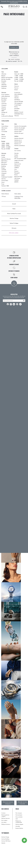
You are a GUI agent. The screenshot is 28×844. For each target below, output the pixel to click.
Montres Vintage (14, 218)
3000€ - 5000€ (5, 145)
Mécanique (4, 128)
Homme (16, 86)
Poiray (16, 106)
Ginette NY (4, 112)
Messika (16, 97)
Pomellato (16, 108)
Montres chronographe (20, 126)
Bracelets (3, 81)
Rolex (14, 208)
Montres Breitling (5, 839)
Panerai (16, 171)
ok (23, 300)
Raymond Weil (18, 176)
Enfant (16, 89)
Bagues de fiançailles (7, 77)
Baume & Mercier (6, 159)
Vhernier (16, 115)
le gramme (17, 92)
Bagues (3, 75)
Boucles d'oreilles (5, 79)
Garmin (3, 178)
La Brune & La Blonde (7, 116)
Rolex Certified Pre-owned (14, 213)
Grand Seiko (4, 180)
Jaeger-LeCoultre (18, 160)
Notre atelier (17, 193)
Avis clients (3, 822)
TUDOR (16, 180)
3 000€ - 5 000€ (18, 77)
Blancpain (4, 162)
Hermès (16, 153)
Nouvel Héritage (18, 101)
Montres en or (18, 140)
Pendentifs (4, 86)
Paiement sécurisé (5, 818)
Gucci (2, 114)
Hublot (16, 155)
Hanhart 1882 (5, 186)
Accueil (14, 204)
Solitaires (3, 88)
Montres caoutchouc (19, 145)
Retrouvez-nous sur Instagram (8, 802)
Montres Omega (5, 837)
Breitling (3, 166)
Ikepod (16, 157)
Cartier (3, 157)
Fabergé (3, 109)
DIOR (2, 175)
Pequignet (16, 173)
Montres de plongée (19, 128)
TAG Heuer (17, 178)
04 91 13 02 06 (15, 59)
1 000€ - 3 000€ (18, 75)
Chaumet (3, 103)
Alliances (3, 74)
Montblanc (17, 99)
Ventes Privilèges (14, 223)
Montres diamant (18, 138)
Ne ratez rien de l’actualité (22, 802)
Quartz (3, 129)
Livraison (3, 813)
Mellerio (16, 96)
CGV (17, 818)
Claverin (3, 107)
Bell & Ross (4, 160)
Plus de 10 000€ (18, 81)
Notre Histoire (5, 193)
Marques (14, 228)
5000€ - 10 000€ (5, 147)
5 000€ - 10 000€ (19, 79)
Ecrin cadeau (4, 820)
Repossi (16, 110)
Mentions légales (19, 824)
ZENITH (16, 182)
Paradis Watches (19, 828)
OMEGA (16, 167)
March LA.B (17, 164)
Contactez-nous (14, 47)
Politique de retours (5, 824)
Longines (16, 162)
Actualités (18, 826)
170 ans (3, 196)
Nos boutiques (19, 815)
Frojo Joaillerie (5, 94)
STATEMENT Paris (18, 114)
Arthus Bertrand (5, 96)
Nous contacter (19, 817)
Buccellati (3, 100)
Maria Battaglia (18, 94)
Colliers (3, 83)
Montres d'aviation (19, 129)
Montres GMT (18, 131)
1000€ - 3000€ (5, 143)
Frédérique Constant (6, 177)
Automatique (4, 126)
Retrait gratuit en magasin (5, 815)
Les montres (17, 150)
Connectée (4, 131)
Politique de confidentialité (19, 821)
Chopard (3, 105)
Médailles (3, 84)
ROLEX (3, 155)
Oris (15, 169)
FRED (2, 110)
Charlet (3, 101)
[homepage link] (14, 6)
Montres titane (18, 142)
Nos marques (19, 813)
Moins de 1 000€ (18, 74)
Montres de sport (18, 133)
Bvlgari (3, 168)
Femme (16, 88)
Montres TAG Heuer (6, 841)
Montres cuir (17, 143)
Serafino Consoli (18, 112)
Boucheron (4, 98)
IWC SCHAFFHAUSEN (20, 158)
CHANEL (3, 169)
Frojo (2, 184)
